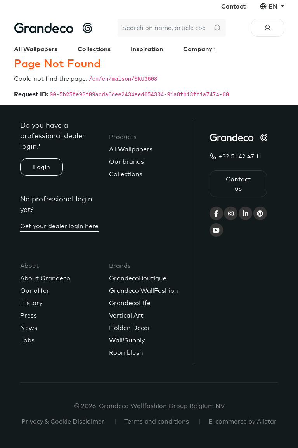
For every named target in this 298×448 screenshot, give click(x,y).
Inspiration (147, 49)
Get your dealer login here (59, 226)
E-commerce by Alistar (242, 421)
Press (28, 316)
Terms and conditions (156, 421)
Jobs (27, 340)
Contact (233, 6)
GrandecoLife (130, 303)
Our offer (34, 291)
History (31, 303)
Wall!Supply (127, 340)
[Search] (163, 28)
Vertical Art (126, 316)
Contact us (238, 184)
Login (41, 167)
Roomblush (126, 353)
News (28, 328)
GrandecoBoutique (137, 278)
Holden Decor (130, 328)
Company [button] (198, 49)
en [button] (274, 6)
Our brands (126, 162)
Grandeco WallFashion (143, 291)
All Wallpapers (35, 49)
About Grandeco (45, 278)
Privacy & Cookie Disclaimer (62, 421)
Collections (94, 49)
